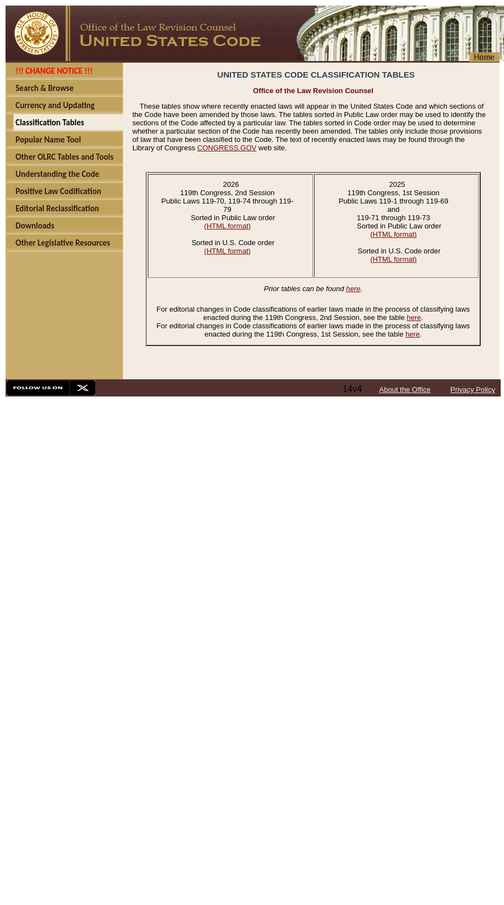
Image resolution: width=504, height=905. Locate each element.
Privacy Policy (472, 389)
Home (484, 57)
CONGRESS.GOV (226, 148)
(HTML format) (227, 226)
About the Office (405, 389)
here (353, 288)
